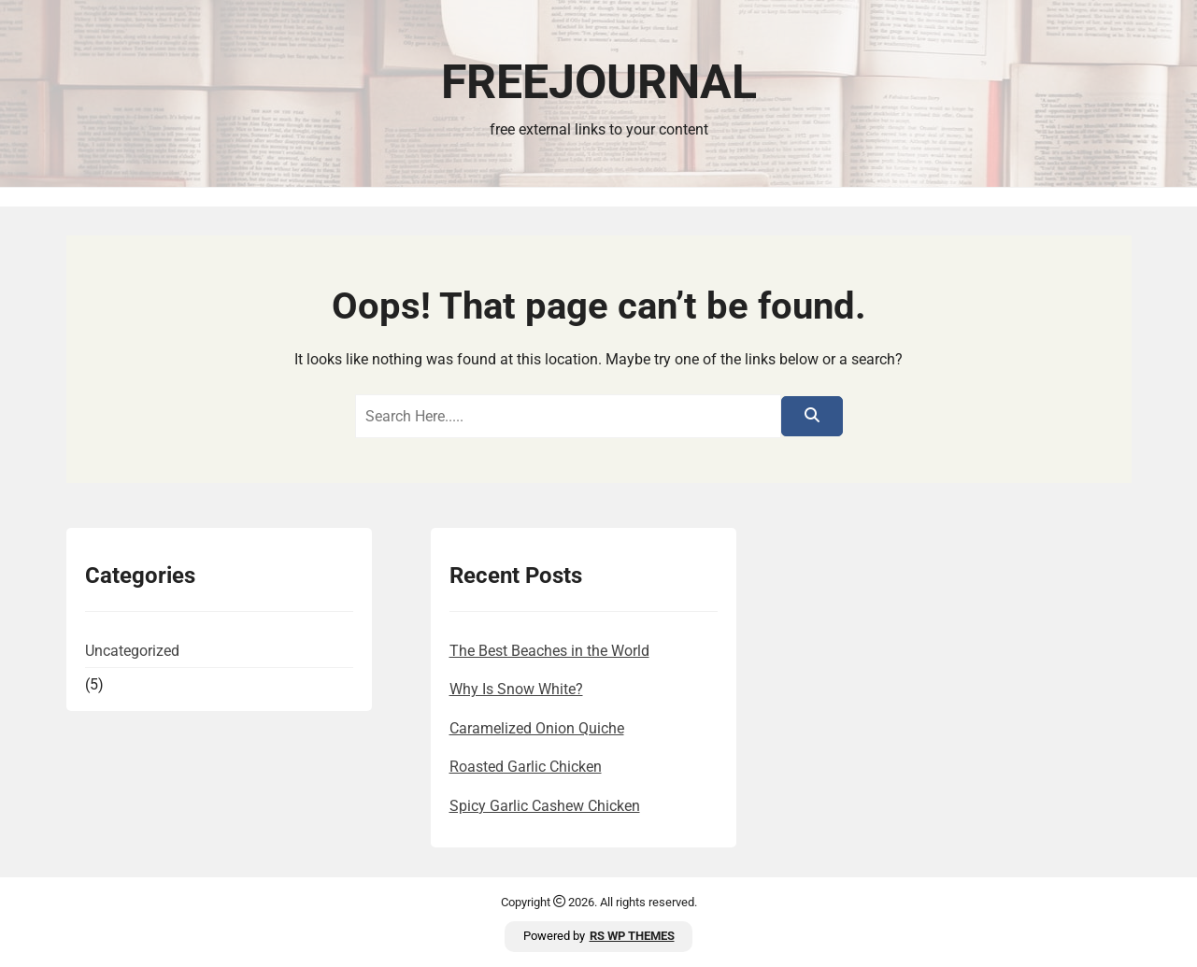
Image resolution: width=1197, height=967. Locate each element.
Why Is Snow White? (516, 689)
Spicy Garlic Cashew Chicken (544, 806)
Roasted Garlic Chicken (525, 766)
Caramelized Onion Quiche (536, 728)
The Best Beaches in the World (549, 651)
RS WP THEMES (632, 936)
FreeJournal (599, 82)
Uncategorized (132, 651)
